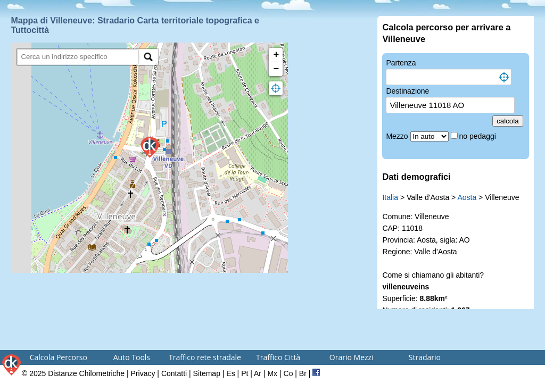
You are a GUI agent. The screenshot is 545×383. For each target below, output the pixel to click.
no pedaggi (478, 136)
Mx (272, 373)
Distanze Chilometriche (86, 373)
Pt (244, 373)
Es (230, 373)
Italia (390, 197)
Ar (257, 373)
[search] (78, 56)
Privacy (143, 373)
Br (303, 373)
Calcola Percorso (58, 357)
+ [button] (276, 54)
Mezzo (398, 136)
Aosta (466, 197)
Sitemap (206, 373)
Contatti (174, 373)
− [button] (276, 69)
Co (288, 373)
